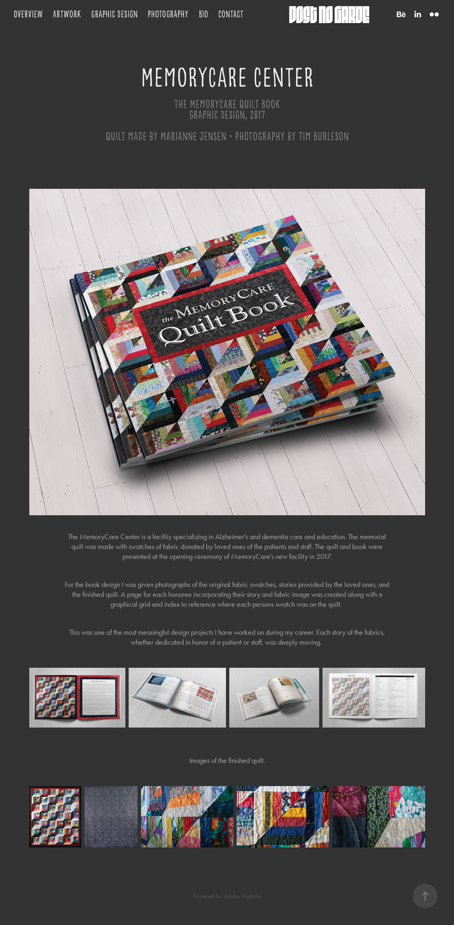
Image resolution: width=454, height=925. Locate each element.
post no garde (329, 14)
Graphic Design (114, 14)
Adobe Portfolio (242, 896)
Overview (28, 14)
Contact (230, 14)
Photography (168, 14)
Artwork (67, 14)
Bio (203, 14)
